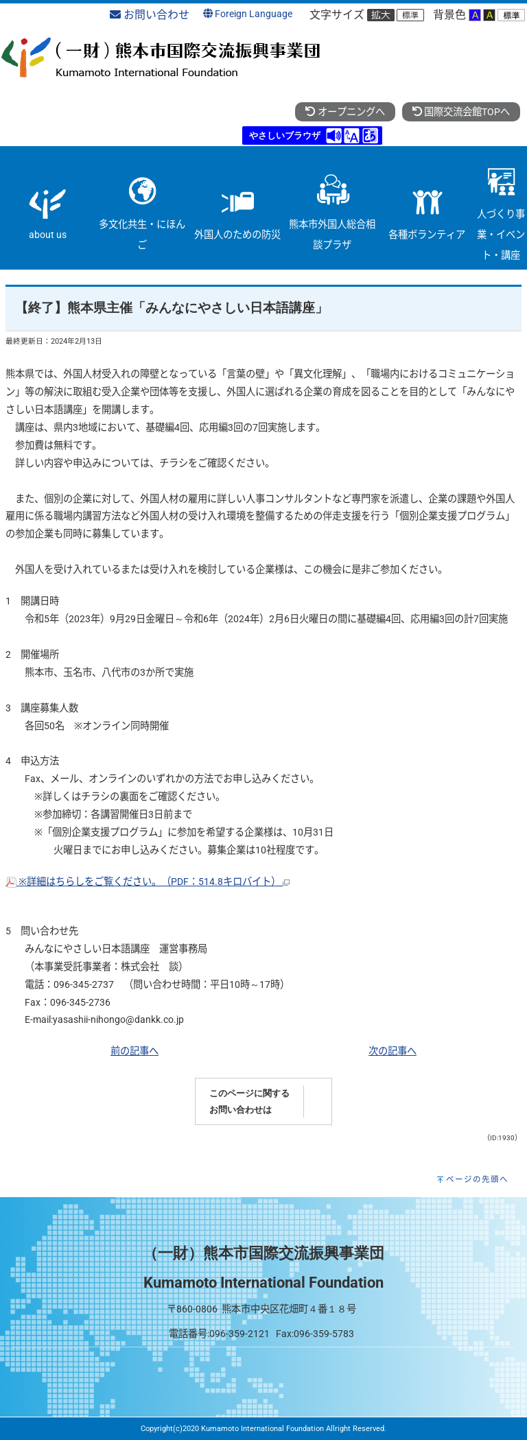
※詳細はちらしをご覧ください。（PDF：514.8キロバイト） (147, 882)
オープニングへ (344, 112)
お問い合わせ (149, 14)
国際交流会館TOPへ (461, 112)
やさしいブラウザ (284, 135)
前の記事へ (134, 1051)
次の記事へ (392, 1051)
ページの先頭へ (477, 1179)
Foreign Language (247, 14)
